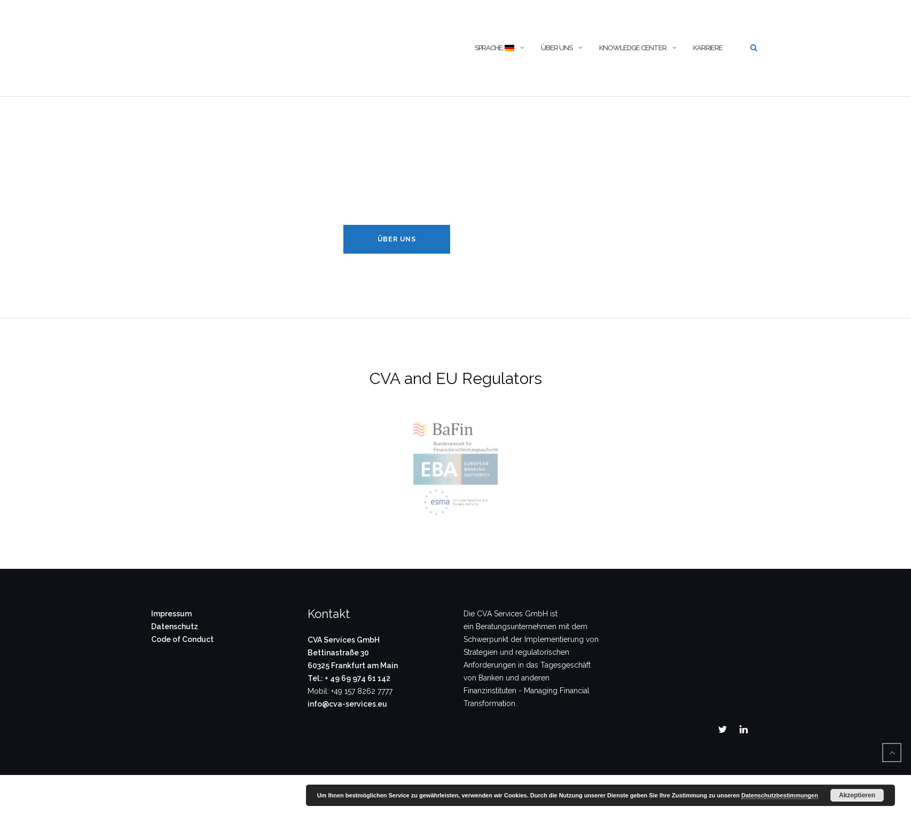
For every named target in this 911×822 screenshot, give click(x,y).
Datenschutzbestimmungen (779, 795)
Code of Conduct (182, 639)
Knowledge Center (632, 48)
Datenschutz (174, 626)
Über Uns (397, 239)
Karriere (707, 48)
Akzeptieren (857, 795)
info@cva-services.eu (347, 704)
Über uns (556, 48)
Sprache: (494, 48)
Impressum (171, 613)
